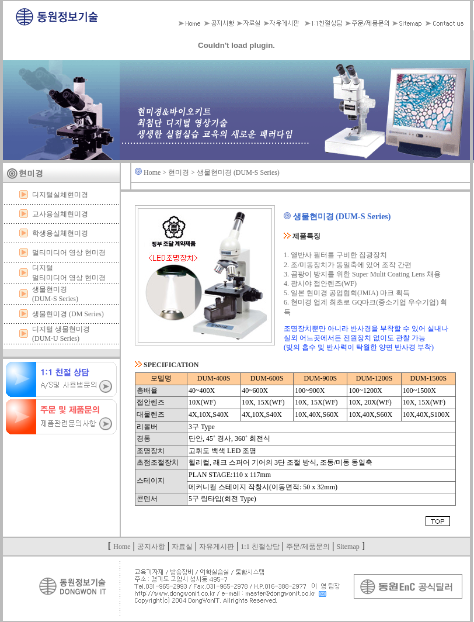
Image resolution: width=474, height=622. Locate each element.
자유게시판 (216, 546)
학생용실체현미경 (60, 233)
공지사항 (151, 546)
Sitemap (347, 546)
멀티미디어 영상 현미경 (69, 252)
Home (152, 172)
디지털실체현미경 (60, 195)
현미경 (178, 172)
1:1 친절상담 (260, 546)
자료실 (182, 546)
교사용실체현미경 (60, 214)
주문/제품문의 (308, 546)
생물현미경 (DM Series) (68, 314)
